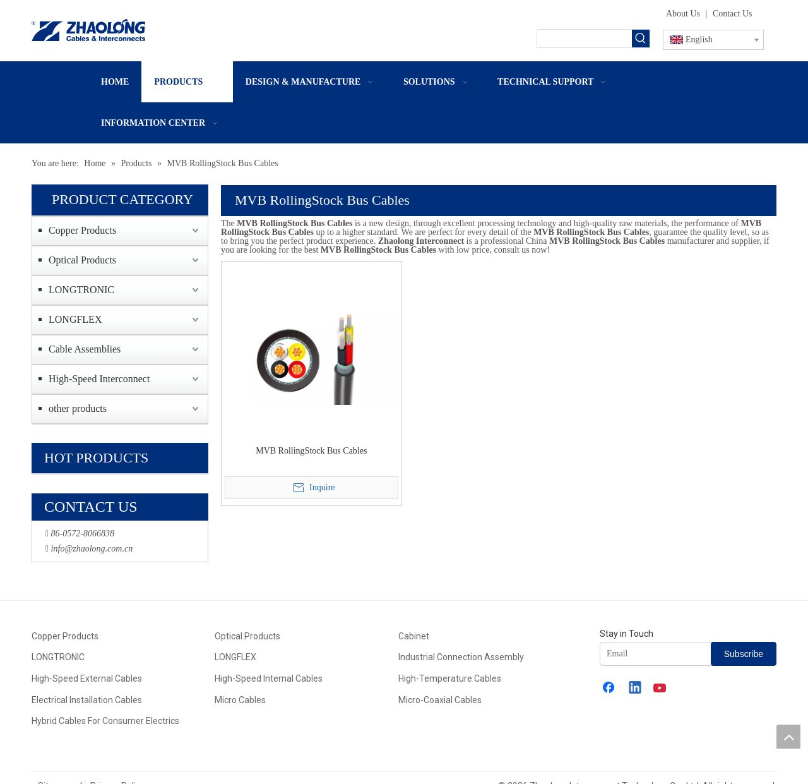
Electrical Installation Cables (87, 700)
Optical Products (82, 260)
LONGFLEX (75, 319)
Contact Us (732, 13)
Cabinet (413, 636)
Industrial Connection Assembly (461, 657)
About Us (683, 13)
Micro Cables (240, 700)
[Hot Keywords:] (641, 38)
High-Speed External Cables (87, 678)
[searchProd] (584, 38)
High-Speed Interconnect (99, 378)
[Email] (665, 654)
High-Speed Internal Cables (269, 678)
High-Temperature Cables (449, 678)
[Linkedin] (636, 688)
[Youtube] (661, 688)
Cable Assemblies (85, 349)
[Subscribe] (743, 654)
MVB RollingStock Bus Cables (311, 450)
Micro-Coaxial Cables (440, 700)
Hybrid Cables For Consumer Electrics (105, 721)
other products (78, 408)
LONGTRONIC (81, 289)
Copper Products (82, 230)
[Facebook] (610, 688)
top (788, 737)
